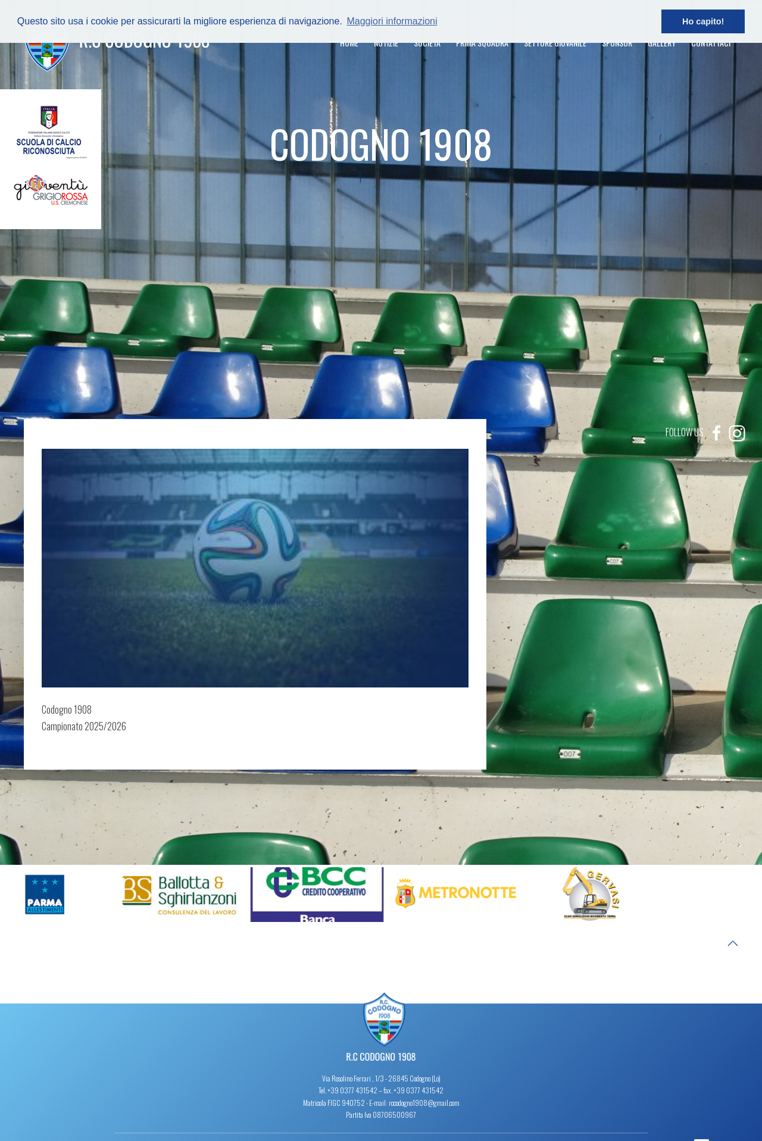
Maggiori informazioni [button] (391, 21)
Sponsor (617, 42)
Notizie (386, 42)
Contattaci (710, 42)
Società (427, 42)
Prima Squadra (482, 42)
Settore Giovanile (555, 42)
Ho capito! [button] (703, 21)
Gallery (662, 42)
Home (349, 42)
